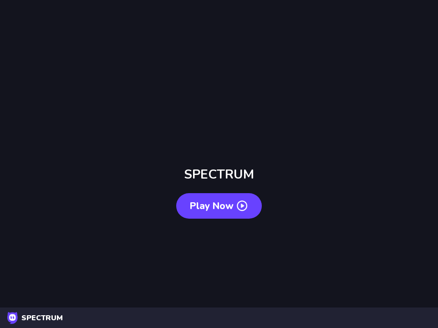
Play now (219, 206)
